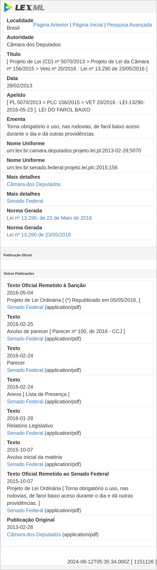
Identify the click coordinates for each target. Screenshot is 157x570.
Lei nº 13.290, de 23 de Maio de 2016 (49, 218)
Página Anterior (51, 25)
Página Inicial (88, 25)
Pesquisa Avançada (129, 25)
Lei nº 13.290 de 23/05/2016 (39, 235)
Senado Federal (25, 201)
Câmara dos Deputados (34, 184)
